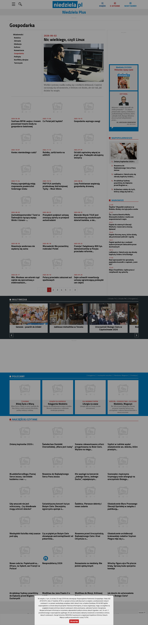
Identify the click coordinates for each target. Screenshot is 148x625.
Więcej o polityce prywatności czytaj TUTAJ (74, 617)
